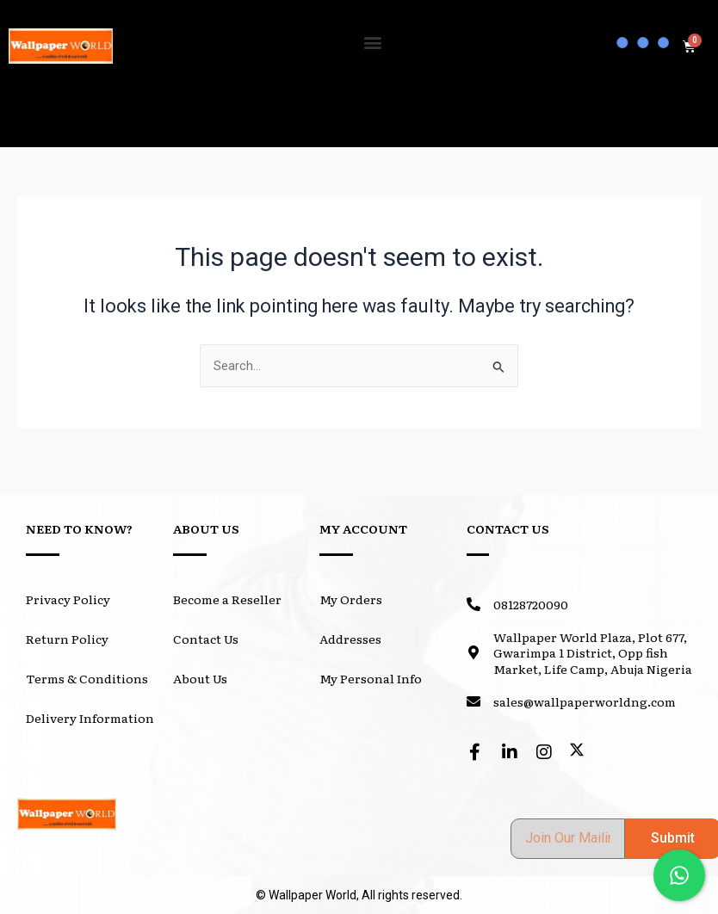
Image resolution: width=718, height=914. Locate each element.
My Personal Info (370, 678)
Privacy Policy (68, 599)
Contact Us (205, 638)
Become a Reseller (227, 599)
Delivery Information (90, 717)
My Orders (350, 599)
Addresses (350, 638)
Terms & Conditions (87, 678)
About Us (200, 678)
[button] (372, 42)
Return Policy (67, 638)
